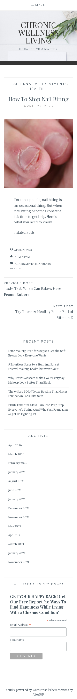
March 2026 (16, 454)
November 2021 (18, 562)
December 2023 (18, 508)
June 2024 (15, 490)
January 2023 (16, 553)
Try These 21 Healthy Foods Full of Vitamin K (38, 312)
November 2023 (18, 517)
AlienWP (38, 694)
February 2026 (17, 463)
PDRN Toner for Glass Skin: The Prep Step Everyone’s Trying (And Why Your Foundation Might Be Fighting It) (38, 409)
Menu (40, 5)
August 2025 (16, 481)
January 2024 (16, 499)
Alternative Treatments (40, 84)
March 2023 (16, 544)
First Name (17, 639)
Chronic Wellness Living (38, 32)
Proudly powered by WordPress (26, 690)
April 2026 (15, 445)
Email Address (20, 625)
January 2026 (16, 472)
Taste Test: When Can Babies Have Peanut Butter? (38, 289)
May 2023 (14, 526)
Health (36, 89)
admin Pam (22, 257)
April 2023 (14, 535)
